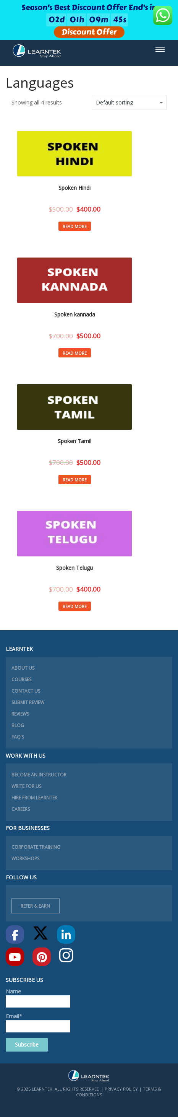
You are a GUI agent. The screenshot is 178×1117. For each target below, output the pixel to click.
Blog (17, 725)
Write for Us (26, 786)
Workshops (25, 858)
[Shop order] (129, 102)
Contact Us (25, 691)
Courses (21, 679)
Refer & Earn (35, 906)
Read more (75, 226)
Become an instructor (38, 774)
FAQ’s (17, 737)
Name (38, 998)
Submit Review (27, 702)
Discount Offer (89, 32)
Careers (20, 809)
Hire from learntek (34, 797)
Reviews (20, 714)
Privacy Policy (121, 1089)
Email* (38, 1022)
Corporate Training (35, 847)
